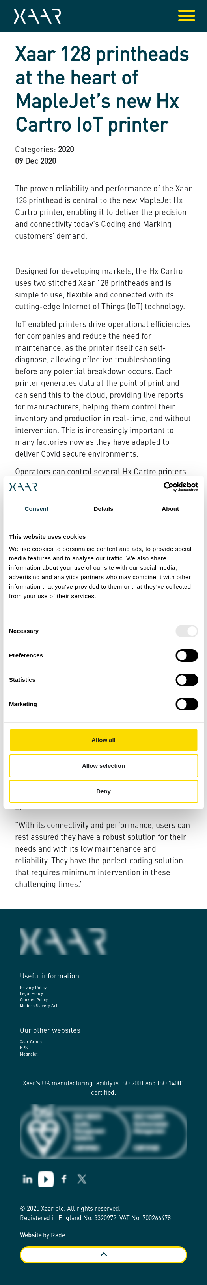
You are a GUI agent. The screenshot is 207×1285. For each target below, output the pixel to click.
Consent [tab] (36, 508)
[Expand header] (195, 16)
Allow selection (103, 765)
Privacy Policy (33, 988)
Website (30, 1236)
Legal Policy (31, 994)
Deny (103, 791)
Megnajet (29, 1054)
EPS (24, 1048)
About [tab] (170, 508)
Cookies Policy (34, 1000)
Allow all (103, 739)
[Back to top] (103, 1254)
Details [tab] (104, 508)
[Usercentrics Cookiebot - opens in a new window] (163, 487)
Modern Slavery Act (39, 1006)
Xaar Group (31, 1042)
